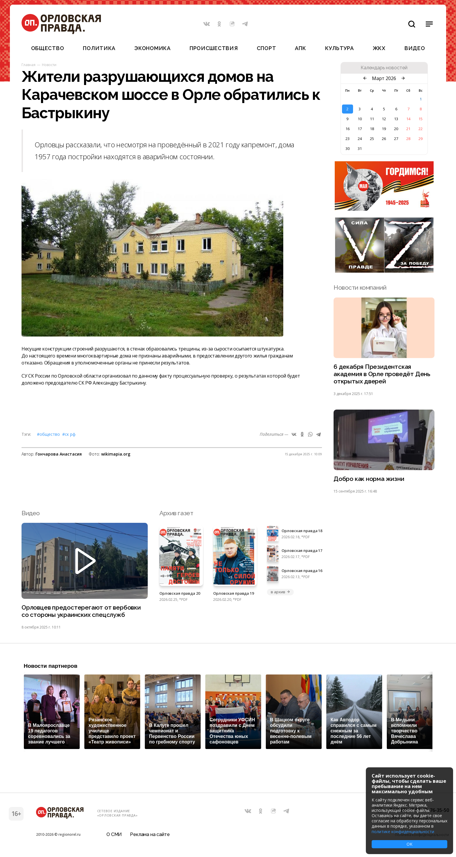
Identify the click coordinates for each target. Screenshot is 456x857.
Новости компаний (360, 287)
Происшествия (214, 48)
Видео (415, 48)
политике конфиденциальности (403, 831)
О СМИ (114, 835)
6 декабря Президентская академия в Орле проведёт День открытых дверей (382, 374)
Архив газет (176, 513)
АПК (300, 48)
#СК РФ (69, 434)
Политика (99, 48)
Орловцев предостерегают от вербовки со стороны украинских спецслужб (81, 611)
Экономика (152, 48)
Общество (47, 48)
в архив (280, 592)
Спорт (266, 48)
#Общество (48, 434)
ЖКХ (379, 48)
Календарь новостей (384, 67)
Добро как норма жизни (369, 479)
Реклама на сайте (150, 835)
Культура (339, 48)
